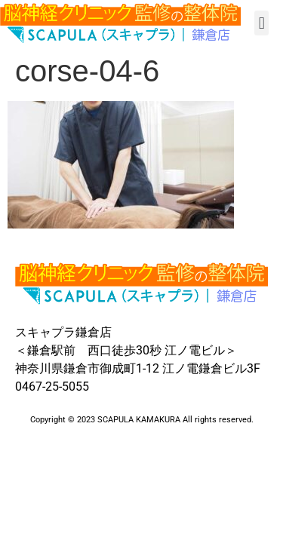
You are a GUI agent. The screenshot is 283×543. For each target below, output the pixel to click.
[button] (261, 23)
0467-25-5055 (52, 386)
